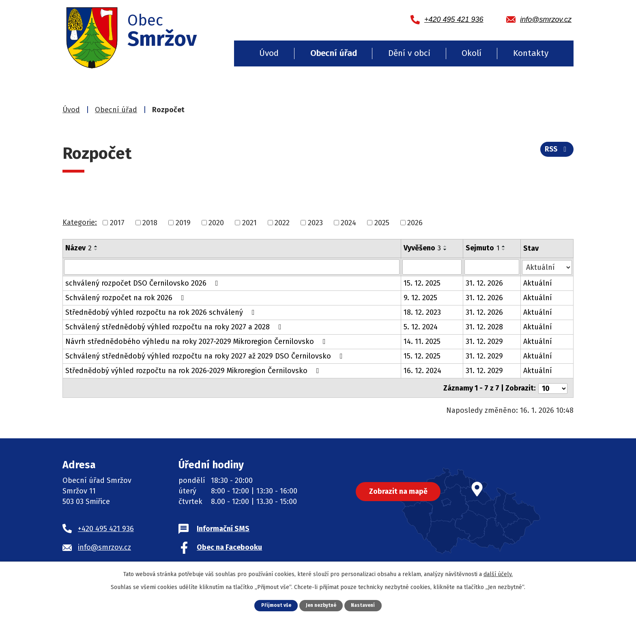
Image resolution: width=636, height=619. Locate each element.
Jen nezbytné (321, 605)
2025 (381, 222)
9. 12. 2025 (421, 297)
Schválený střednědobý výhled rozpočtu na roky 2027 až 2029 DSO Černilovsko (205, 356)
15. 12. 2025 (422, 283)
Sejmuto (483, 247)
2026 (415, 222)
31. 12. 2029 (484, 341)
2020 (216, 222)
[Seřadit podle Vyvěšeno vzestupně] (445, 246)
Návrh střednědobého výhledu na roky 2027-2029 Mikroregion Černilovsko (197, 341)
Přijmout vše (274, 605)
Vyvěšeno (422, 247)
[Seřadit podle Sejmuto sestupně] (504, 249)
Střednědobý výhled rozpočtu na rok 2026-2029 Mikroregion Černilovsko (193, 370)
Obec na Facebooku (229, 546)
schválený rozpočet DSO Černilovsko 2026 (143, 283)
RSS (556, 151)
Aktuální (538, 283)
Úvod (269, 53)
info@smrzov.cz (104, 546)
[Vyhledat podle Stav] (547, 266)
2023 (315, 222)
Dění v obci (409, 53)
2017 (117, 222)
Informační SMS (223, 527)
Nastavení (365, 605)
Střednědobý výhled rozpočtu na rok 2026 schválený (161, 312)
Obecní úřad (333, 53)
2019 (183, 222)
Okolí (471, 53)
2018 (149, 222)
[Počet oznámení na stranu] (552, 387)
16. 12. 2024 (423, 370)
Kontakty (530, 53)
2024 (348, 222)
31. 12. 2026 (484, 283)
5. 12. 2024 (421, 326)
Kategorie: (79, 222)
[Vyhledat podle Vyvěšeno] (432, 267)
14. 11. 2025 (422, 341)
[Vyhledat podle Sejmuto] (492, 267)
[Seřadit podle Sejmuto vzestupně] (504, 246)
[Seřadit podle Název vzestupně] (96, 246)
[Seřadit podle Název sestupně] (96, 249)
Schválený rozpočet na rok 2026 (126, 297)
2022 (282, 222)
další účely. (498, 573)
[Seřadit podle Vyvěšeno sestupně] (445, 249)
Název (78, 247)
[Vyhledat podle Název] (232, 267)
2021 (249, 222)
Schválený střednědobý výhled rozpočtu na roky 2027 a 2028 (175, 326)
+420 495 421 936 (106, 527)
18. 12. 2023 (422, 312)
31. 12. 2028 (484, 326)
